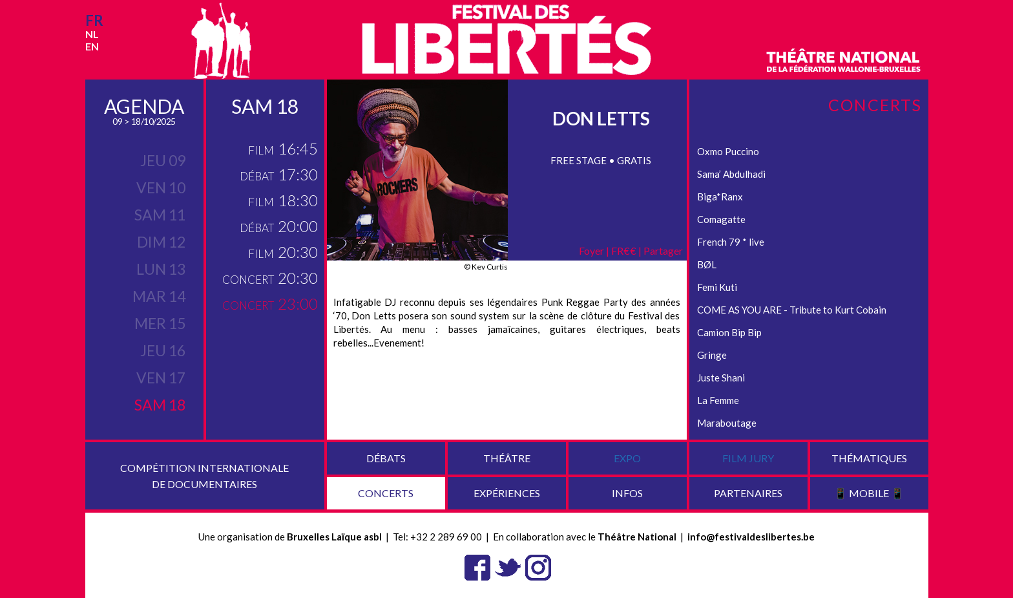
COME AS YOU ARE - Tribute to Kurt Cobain (791, 309)
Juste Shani (721, 377)
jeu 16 (162, 350)
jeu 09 (162, 160)
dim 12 (161, 242)
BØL (706, 264)
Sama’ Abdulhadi (731, 174)
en (92, 46)
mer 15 (159, 323)
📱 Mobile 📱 (869, 493)
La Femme (718, 400)
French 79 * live (730, 242)
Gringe (712, 355)
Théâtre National (637, 536)
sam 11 (159, 214)
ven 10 (160, 187)
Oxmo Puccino (728, 151)
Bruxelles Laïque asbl (334, 536)
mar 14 (158, 296)
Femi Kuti (717, 287)
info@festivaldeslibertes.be (751, 536)
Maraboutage (727, 423)
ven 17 (160, 377)
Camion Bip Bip (729, 332)
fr (94, 20)
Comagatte (721, 219)
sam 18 (159, 405)
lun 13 (160, 269)
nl (92, 34)
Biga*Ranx (720, 196)
